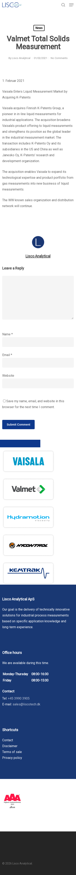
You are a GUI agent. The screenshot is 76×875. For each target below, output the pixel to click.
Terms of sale (12, 752)
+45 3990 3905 (19, 698)
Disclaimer (9, 746)
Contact (7, 740)
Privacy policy (12, 758)
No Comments (59, 58)
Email (7, 355)
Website (8, 376)
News (39, 28)
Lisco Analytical (21, 58)
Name (7, 334)
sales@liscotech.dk (26, 704)
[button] (71, 5)
